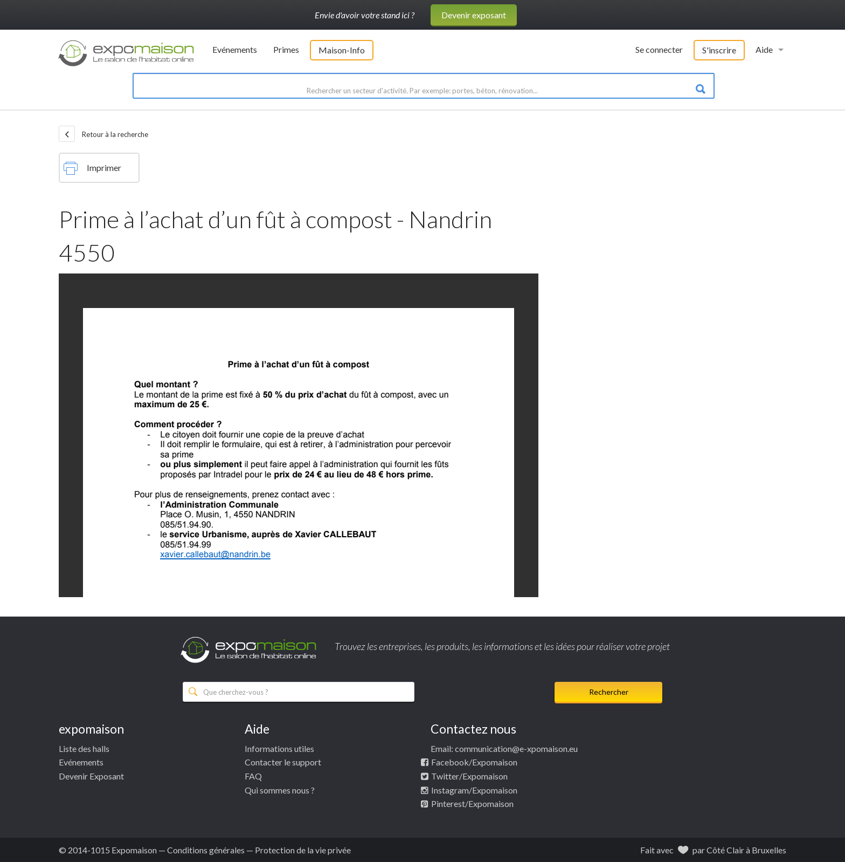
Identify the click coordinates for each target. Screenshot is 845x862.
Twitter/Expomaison (469, 776)
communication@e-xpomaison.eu (516, 748)
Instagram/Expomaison (474, 790)
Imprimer (92, 168)
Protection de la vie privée (303, 850)
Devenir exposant (473, 15)
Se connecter (659, 49)
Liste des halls (84, 748)
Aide (764, 49)
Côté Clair (725, 850)
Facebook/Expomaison (474, 762)
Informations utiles (279, 748)
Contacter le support (283, 762)
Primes (286, 49)
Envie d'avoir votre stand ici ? (364, 15)
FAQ (253, 776)
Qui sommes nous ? (280, 790)
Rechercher (608, 691)
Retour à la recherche (103, 134)
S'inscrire (719, 50)
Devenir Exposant (91, 776)
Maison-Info (341, 50)
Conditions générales (206, 850)
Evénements (234, 49)
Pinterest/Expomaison (472, 803)
